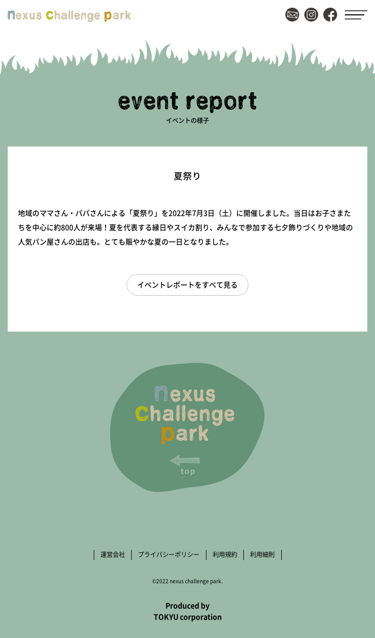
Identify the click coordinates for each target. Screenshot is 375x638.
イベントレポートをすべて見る (187, 284)
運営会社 (112, 554)
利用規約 (225, 554)
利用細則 (262, 554)
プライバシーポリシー (168, 554)
